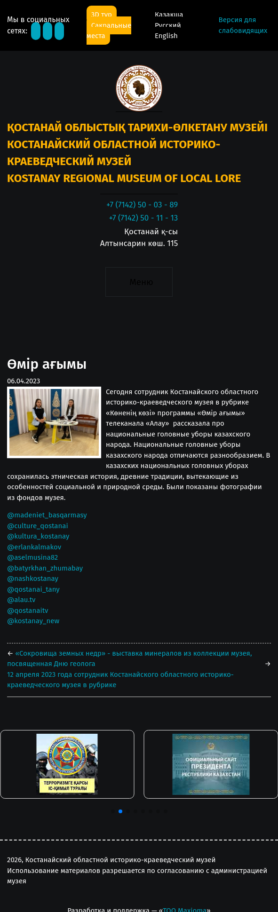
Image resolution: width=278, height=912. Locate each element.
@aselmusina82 (32, 557)
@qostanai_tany (33, 589)
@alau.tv (21, 599)
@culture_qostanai (37, 526)
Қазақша (169, 14)
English (166, 36)
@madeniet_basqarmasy (47, 515)
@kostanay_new (33, 621)
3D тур (101, 14)
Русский (168, 25)
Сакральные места (109, 30)
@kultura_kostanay (38, 536)
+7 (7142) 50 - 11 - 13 (143, 218)
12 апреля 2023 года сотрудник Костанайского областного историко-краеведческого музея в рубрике (120, 680)
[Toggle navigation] (139, 282)
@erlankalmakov (34, 547)
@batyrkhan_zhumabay (45, 568)
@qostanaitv (27, 610)
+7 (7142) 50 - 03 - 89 (142, 205)
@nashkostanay (32, 578)
